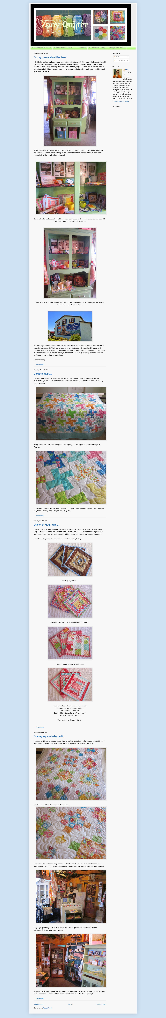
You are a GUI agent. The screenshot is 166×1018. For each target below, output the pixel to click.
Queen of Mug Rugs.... (46, 524)
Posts (116, 57)
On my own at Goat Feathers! (50, 57)
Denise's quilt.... (43, 373)
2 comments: (40, 727)
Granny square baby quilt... (49, 736)
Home (70, 1004)
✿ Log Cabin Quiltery (117, 48)
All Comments (119, 60)
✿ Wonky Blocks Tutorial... (63, 48)
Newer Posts (38, 1004)
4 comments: (40, 365)
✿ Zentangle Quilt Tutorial (41, 48)
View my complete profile (121, 101)
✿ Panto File (81, 48)
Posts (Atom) (47, 1008)
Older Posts (101, 1004)
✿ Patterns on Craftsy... (97, 48)
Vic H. (127, 70)
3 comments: (40, 999)
